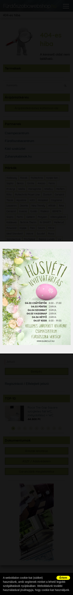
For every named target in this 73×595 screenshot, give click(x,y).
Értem (63, 577)
